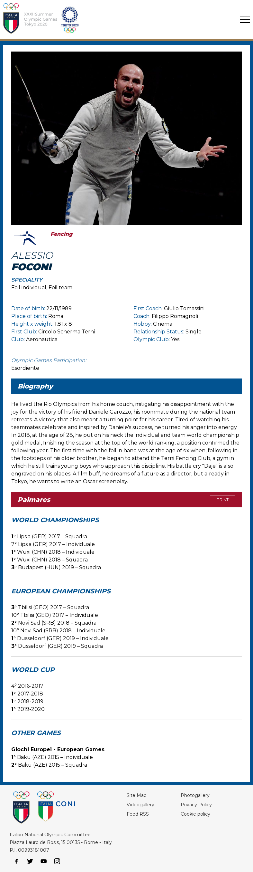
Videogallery (140, 805)
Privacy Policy (196, 805)
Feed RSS (138, 814)
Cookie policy (195, 814)
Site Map (137, 795)
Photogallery (195, 795)
